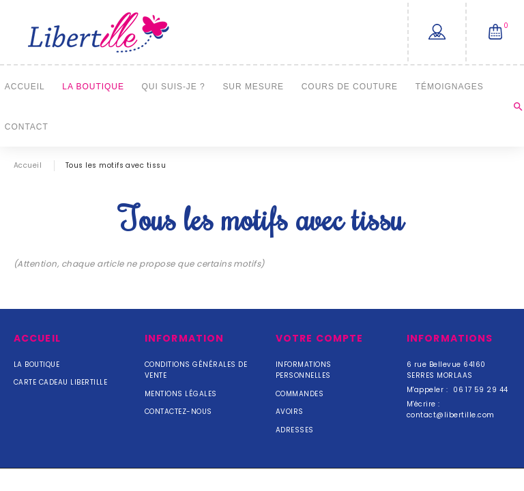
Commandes (299, 394)
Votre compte (319, 338)
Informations (450, 338)
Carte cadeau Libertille (60, 382)
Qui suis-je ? (173, 86)
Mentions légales (181, 394)
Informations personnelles (304, 370)
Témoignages (450, 86)
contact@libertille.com (451, 415)
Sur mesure (253, 86)
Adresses (295, 430)
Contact (26, 126)
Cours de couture (350, 86)
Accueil (25, 86)
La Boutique (93, 86)
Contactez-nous (178, 411)
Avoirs (290, 411)
